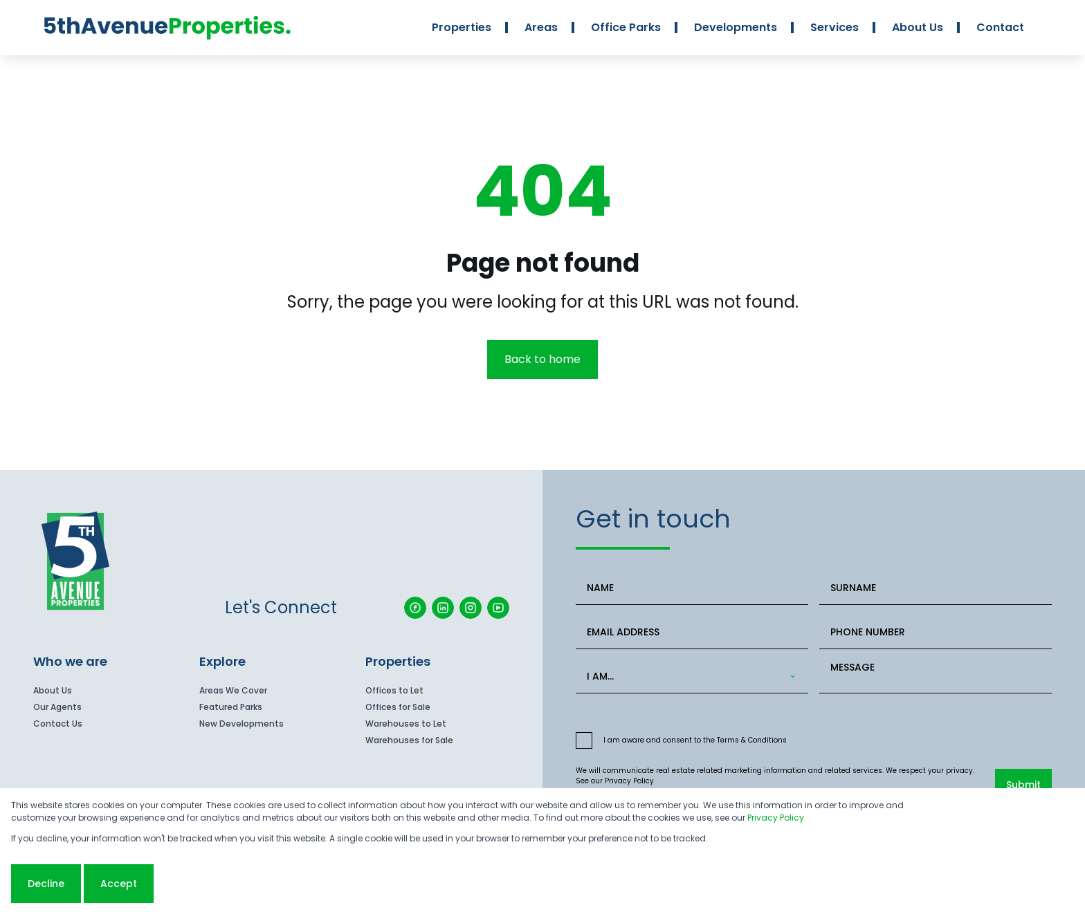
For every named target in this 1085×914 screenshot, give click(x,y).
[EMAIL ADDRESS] (692, 632)
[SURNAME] (935, 588)
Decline (46, 883)
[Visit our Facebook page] (415, 608)
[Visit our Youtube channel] (498, 608)
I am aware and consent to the (695, 740)
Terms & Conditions (752, 740)
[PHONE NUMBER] (935, 632)
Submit (1023, 785)
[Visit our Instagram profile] (470, 608)
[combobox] (689, 676)
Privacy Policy (629, 781)
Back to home (542, 359)
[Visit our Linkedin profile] (443, 608)
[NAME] (692, 588)
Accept (118, 883)
